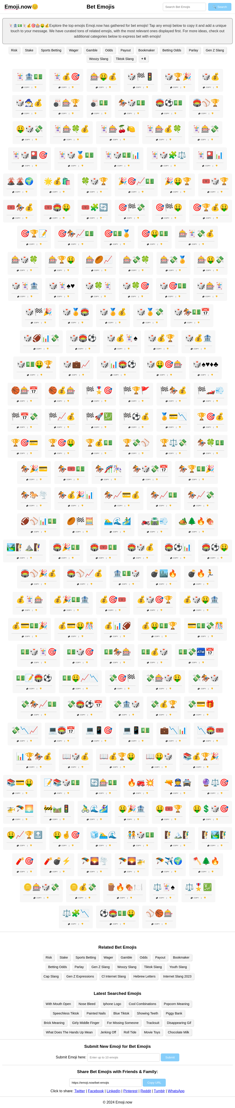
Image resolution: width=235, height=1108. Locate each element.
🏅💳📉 (173, 416)
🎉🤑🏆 (177, 181)
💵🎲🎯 (80, 652)
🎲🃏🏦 (25, 286)
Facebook (96, 1091)
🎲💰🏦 (198, 338)
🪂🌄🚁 (131, 861)
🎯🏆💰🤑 (211, 207)
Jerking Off (108, 1032)
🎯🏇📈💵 (76, 233)
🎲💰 (211, 77)
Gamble (91, 50)
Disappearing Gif (179, 1023)
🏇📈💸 (200, 495)
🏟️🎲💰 (140, 547)
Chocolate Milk (178, 1032)
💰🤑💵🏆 (159, 626)
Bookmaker (146, 50)
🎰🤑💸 (210, 260)
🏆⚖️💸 (173, 443)
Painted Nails (96, 1013)
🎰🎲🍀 (24, 260)
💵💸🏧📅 (196, 652)
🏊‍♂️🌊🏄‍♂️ (117, 521)
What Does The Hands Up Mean (69, 1032)
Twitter (79, 1091)
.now (18, 7)
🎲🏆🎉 (177, 77)
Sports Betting (51, 50)
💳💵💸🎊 (205, 626)
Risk (14, 50)
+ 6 (143, 58)
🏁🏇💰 (173, 390)
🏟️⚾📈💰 (85, 573)
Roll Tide (130, 1032)
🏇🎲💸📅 (150, 469)
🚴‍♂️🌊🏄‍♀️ (94, 809)
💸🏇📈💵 (39, 704)
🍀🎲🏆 (94, 181)
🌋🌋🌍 (20, 181)
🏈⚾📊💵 (39, 521)
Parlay (193, 50)
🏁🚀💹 (99, 416)
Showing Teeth (147, 1013)
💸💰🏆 (163, 704)
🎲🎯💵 (173, 286)
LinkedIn (113, 1091)
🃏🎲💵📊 (122, 155)
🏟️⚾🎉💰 (39, 573)
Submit (170, 1057)
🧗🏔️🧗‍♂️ (177, 835)
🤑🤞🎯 (66, 835)
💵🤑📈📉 (80, 678)
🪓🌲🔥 (206, 861)
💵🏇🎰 (117, 652)
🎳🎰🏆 (66, 103)
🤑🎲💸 (29, 129)
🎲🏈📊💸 (41, 338)
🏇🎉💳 (34, 469)
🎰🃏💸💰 (196, 233)
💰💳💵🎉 (30, 626)
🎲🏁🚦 (140, 77)
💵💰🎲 (154, 652)
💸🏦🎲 (126, 704)
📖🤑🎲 (159, 756)
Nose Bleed (87, 1004)
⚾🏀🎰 (159, 913)
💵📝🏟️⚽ (34, 678)
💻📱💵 (136, 730)
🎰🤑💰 (103, 77)
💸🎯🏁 (122, 678)
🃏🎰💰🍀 (164, 129)
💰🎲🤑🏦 (201, 599)
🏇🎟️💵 (71, 469)
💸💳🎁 (200, 704)
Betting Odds (171, 50)
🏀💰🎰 (61, 390)
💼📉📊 (173, 730)
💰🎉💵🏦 (71, 599)
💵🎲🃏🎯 (39, 652)
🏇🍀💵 (210, 443)
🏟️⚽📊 (177, 547)
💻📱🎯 (99, 730)
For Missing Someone (122, 1023)
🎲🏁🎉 (38, 312)
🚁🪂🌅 (20, 809)
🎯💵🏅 (117, 233)
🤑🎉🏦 (131, 809)
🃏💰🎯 (66, 77)
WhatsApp (176, 1091)
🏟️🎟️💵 (103, 547)
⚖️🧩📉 (75, 913)
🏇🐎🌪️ (34, 495)
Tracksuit (152, 1023)
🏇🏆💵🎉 (196, 469)
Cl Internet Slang (114, 976)
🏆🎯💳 (24, 443)
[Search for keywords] (184, 7)
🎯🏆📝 (34, 233)
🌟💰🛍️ (57, 181)
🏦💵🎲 (126, 573)
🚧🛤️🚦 (57, 809)
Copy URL (154, 1082)
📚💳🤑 (20, 782)
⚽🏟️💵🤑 (117, 913)
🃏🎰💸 (205, 129)
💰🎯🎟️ (113, 599)
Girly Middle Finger (85, 1023)
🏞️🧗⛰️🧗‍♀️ (25, 547)
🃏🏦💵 (29, 77)
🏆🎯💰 (210, 416)
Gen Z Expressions (80, 976)
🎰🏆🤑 (61, 260)
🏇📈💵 (163, 495)
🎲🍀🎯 (135, 286)
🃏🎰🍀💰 (71, 129)
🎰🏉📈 (99, 260)
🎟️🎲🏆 (215, 181)
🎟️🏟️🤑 (57, 207)
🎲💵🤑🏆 (35, 364)
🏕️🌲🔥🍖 (196, 521)
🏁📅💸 (24, 416)
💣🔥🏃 (200, 573)
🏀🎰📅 (24, 390)
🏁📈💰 (61, 416)
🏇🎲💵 (131, 103)
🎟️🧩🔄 (94, 207)
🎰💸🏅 (173, 260)
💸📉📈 (24, 730)
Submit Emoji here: (71, 1057)
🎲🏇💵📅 (192, 312)
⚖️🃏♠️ (164, 887)
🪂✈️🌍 (168, 861)
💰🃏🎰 (29, 599)
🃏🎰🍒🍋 (117, 129)
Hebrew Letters (145, 976)
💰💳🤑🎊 (76, 626)
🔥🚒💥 (140, 782)
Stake (29, 50)
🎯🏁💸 (131, 207)
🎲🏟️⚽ (83, 338)
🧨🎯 (25, 861)
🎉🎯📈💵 (136, 181)
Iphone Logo (112, 1004)
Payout (126, 50)
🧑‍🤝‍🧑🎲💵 (140, 835)
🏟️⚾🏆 (206, 103)
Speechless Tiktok (66, 1013)
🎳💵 (99, 103)
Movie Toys (152, 1032)
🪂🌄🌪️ (94, 861)
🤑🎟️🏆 (168, 809)
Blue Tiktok (121, 1013)
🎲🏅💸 (150, 312)
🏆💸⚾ (136, 443)
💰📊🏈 (117, 626)
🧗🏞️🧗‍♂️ (215, 835)
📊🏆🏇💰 (34, 756)
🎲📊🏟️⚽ (118, 364)
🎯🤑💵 (154, 233)
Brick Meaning (54, 1023)
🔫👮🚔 (177, 782)
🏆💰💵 (99, 443)
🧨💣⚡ (57, 861)
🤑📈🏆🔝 (25, 835)
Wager (73, 50)
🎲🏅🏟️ (75, 312)
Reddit (146, 1091)
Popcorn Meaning (176, 1004)
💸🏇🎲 (205, 678)
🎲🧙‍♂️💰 (29, 103)
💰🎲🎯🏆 (155, 599)
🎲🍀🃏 (98, 286)
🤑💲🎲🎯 (211, 809)
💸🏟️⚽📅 (85, 704)
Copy (25, 87)
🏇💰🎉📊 (76, 495)
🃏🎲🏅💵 (76, 155)
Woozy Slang (98, 59)
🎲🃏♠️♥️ (62, 286)
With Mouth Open (58, 1004)
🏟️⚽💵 (168, 103)
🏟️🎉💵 (66, 547)
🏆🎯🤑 (61, 443)
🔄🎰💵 (103, 782)
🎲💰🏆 (161, 338)
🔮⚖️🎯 (215, 782)
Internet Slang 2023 (177, 976)
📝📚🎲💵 (62, 782)
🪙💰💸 (83, 887)
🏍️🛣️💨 (154, 521)
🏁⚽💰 (136, 416)
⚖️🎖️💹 (198, 887)
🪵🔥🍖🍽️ (125, 887)
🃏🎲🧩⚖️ (168, 155)
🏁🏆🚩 (136, 390)
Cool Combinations (142, 1004)
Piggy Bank (174, 1013)
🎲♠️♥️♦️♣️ (205, 364)
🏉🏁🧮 (80, 521)
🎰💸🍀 (136, 260)
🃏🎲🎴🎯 (30, 155)
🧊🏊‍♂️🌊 (103, 835)
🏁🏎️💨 (210, 390)
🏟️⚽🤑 (215, 547)
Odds (109, 50)
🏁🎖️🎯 (99, 390)
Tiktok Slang (125, 59)
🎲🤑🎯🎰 (164, 364)
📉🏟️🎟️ (210, 730)
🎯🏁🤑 (168, 207)
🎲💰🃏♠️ (122, 338)
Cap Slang (51, 976)
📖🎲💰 (75, 756)
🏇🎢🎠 (108, 469)
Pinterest (130, 1091)
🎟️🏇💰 (20, 207)
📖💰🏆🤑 (117, 756)
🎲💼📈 (76, 364)
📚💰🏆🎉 (201, 756)
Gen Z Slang (215, 50)
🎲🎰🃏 (210, 286)
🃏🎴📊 (209, 155)
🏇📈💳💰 (122, 495)
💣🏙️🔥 (163, 573)
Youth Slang (178, 967)
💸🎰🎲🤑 (164, 678)
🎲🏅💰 (113, 312)
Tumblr (159, 1091)
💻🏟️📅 (61, 730)
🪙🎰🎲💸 (41, 887)
